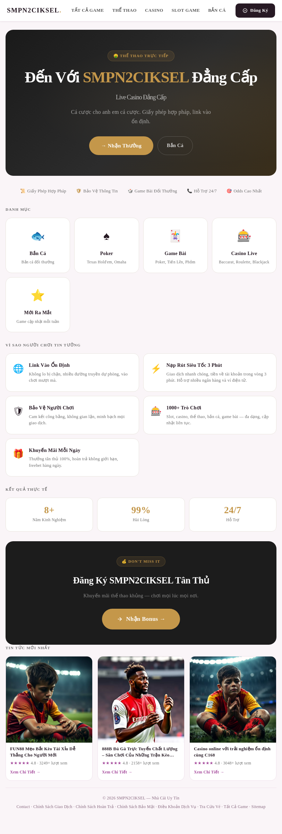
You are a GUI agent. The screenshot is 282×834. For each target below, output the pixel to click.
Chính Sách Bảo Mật (136, 806)
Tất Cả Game (87, 10)
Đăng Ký (255, 10)
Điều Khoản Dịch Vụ (177, 806)
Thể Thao (124, 10)
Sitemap (258, 806)
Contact (23, 806)
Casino (154, 10)
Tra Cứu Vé (209, 806)
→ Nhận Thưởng (121, 145)
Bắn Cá (217, 10)
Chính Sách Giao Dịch (52, 806)
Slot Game (186, 10)
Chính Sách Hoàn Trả (95, 806)
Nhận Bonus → (141, 619)
